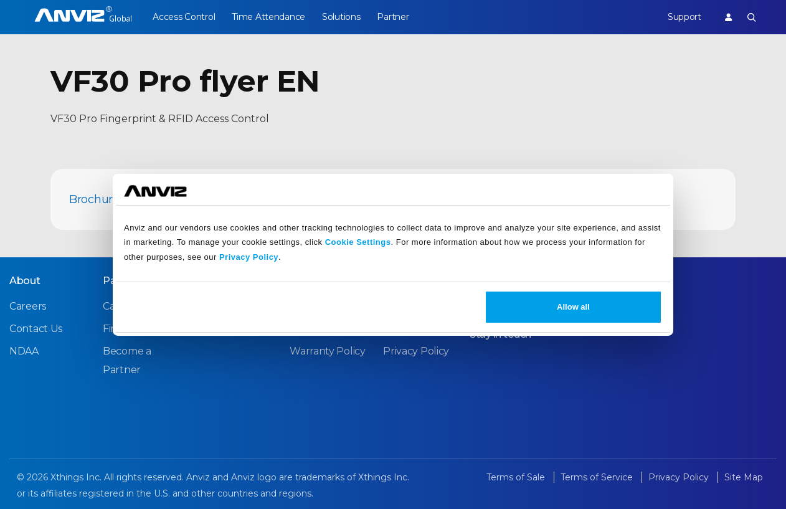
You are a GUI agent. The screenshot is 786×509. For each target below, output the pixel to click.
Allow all (573, 307)
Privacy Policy (248, 257)
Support (684, 16)
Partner (395, 16)
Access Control (184, 16)
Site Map (743, 477)
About (24, 281)
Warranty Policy (328, 351)
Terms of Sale (516, 477)
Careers (27, 306)
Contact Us (35, 329)
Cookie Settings (358, 242)
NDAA (24, 351)
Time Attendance (269, 16)
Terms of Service (598, 477)
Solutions (342, 16)
